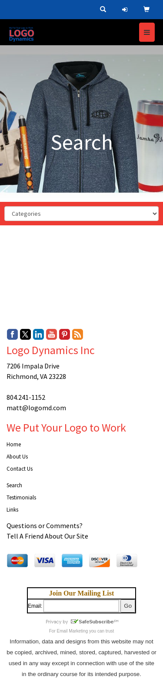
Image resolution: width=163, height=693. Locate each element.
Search (14, 485)
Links (12, 509)
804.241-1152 (26, 397)
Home (14, 444)
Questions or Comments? (45, 525)
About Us (17, 456)
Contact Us (20, 468)
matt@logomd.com (36, 407)
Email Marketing (72, 631)
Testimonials (21, 497)
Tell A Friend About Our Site (47, 536)
